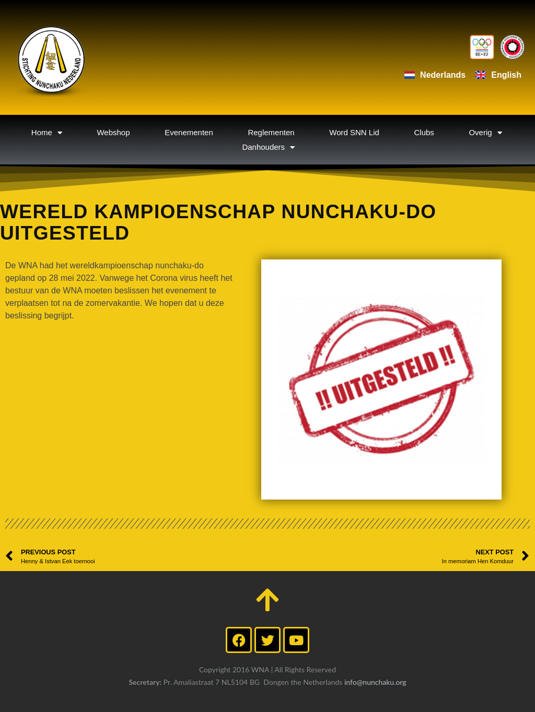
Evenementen (189, 132)
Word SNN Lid (354, 132)
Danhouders (268, 147)
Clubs (424, 132)
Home (46, 132)
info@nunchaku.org (375, 682)
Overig (485, 132)
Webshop (113, 132)
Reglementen (271, 132)
